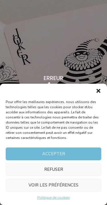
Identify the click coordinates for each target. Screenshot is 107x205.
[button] (98, 91)
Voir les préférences (53, 185)
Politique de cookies (53, 197)
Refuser (53, 169)
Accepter (53, 154)
